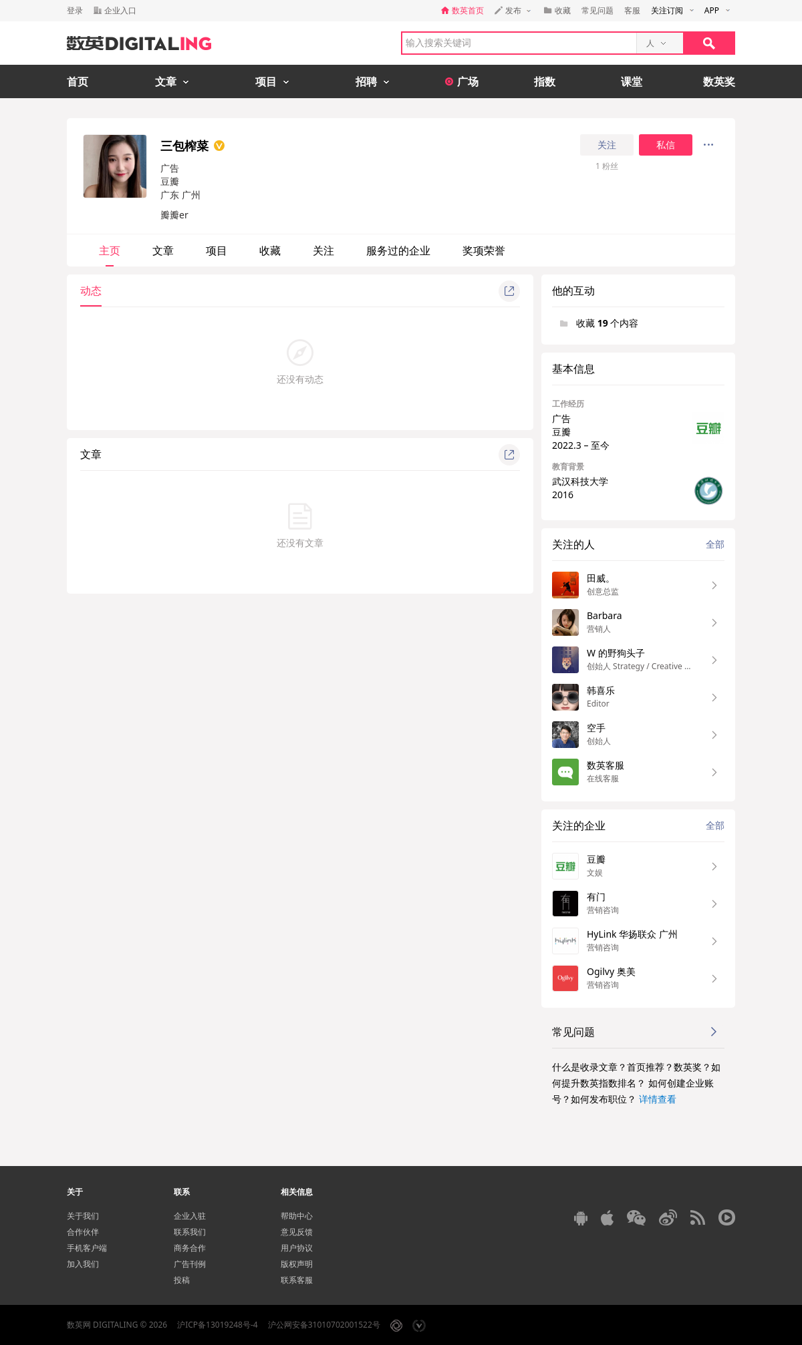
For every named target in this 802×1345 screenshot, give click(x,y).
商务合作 (190, 1248)
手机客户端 (87, 1248)
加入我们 (83, 1264)
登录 (75, 10)
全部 (715, 544)
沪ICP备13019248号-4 (217, 1324)
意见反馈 (297, 1231)
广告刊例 (190, 1264)
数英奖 (719, 81)
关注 (606, 145)
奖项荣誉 (483, 250)
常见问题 (597, 10)
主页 (109, 250)
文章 (163, 250)
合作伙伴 (83, 1231)
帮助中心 (297, 1215)
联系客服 (297, 1280)
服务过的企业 (398, 250)
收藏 (270, 250)
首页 (77, 81)
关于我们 (83, 1215)
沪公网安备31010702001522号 (324, 1324)
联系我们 (190, 1231)
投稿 (182, 1280)
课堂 (631, 81)
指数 (544, 81)
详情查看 (657, 1099)
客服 (632, 10)
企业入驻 (190, 1215)
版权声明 (297, 1264)
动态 (91, 290)
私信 (665, 145)
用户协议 (297, 1248)
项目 (216, 250)
